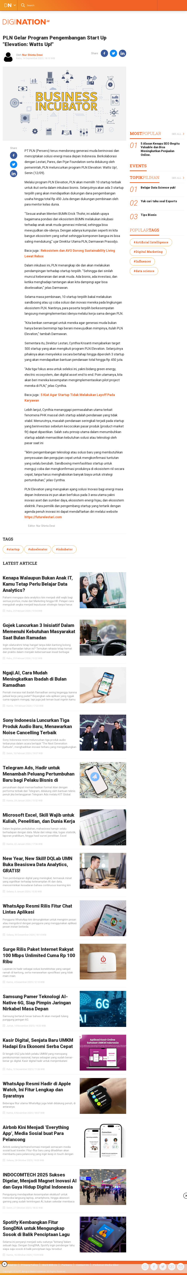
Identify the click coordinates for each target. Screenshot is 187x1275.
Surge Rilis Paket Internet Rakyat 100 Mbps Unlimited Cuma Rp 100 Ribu (39, 955)
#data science (144, 271)
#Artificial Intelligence (151, 242)
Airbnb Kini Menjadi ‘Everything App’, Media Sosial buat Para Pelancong (36, 1133)
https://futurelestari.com (43, 517)
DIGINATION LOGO (7, 5)
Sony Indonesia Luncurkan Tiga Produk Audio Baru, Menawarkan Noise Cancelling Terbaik (37, 726)
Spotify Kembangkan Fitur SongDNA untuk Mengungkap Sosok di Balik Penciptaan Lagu (36, 1228)
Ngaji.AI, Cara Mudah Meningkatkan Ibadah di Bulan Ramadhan (34, 679)
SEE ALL (178, 134)
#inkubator (64, 549)
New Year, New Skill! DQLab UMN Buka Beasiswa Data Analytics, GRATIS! (37, 865)
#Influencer (142, 261)
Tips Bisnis (148, 215)
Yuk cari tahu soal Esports (159, 201)
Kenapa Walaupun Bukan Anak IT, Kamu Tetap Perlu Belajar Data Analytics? (38, 584)
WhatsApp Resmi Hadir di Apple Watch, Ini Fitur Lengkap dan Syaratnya (37, 1090)
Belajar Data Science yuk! (158, 187)
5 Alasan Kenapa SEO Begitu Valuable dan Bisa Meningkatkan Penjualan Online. (160, 149)
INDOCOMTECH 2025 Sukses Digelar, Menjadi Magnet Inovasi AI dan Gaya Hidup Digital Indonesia (40, 1181)
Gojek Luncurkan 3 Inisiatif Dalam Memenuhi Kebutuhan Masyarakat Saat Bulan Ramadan (39, 631)
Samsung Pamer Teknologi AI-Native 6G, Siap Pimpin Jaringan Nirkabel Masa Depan (37, 1003)
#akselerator (37, 549)
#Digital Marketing (148, 252)
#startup (13, 549)
